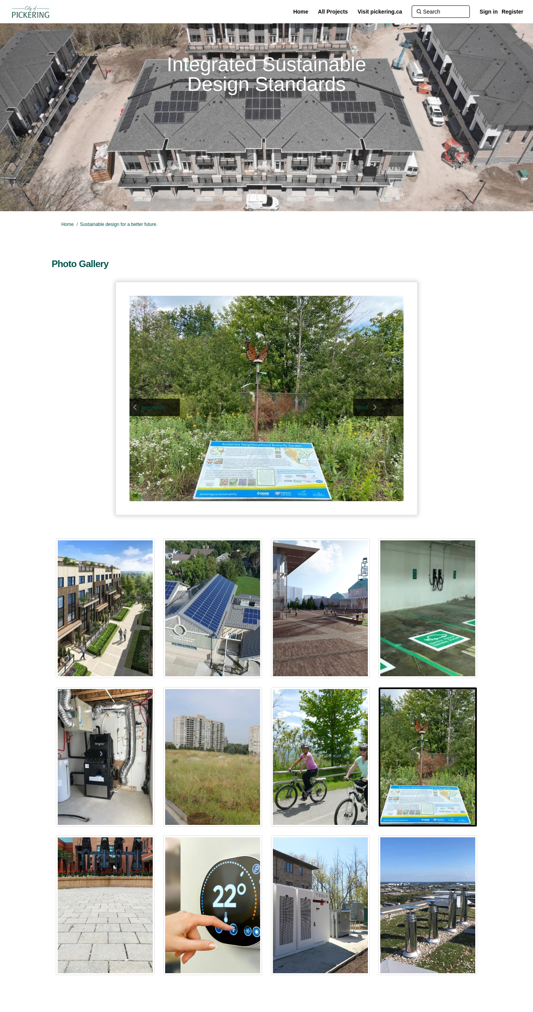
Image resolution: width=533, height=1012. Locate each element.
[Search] (441, 11)
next (363, 407)
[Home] (300, 11)
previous (152, 407)
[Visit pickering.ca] (379, 11)
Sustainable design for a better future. (118, 224)
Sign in (489, 12)
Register (512, 12)
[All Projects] (333, 11)
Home (67, 224)
